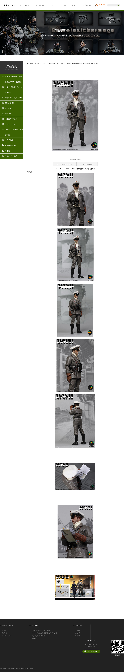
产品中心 (44, 63)
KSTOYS (8, 114)
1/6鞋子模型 (9, 140)
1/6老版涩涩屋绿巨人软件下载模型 (14, 89)
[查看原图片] (73, 159)
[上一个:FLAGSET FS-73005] (64, 164)
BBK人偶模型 (10, 103)
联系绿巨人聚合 (6, 636)
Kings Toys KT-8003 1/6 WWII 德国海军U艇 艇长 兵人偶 (82, 63)
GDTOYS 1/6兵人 (11, 124)
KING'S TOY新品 (11, 119)
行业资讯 (77, 633)
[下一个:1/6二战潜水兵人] (87, 164)
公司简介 (4, 630)
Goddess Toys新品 (11, 156)
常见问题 (77, 636)
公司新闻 (77, 630)
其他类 (7, 151)
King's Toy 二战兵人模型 (13, 98)
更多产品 (34, 638)
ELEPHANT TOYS (11, 145)
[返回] (79, 159)
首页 (38, 63)
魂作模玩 (8, 108)
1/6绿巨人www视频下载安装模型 (14, 132)
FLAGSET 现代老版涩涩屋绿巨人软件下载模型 (13, 79)
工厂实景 (4, 633)
